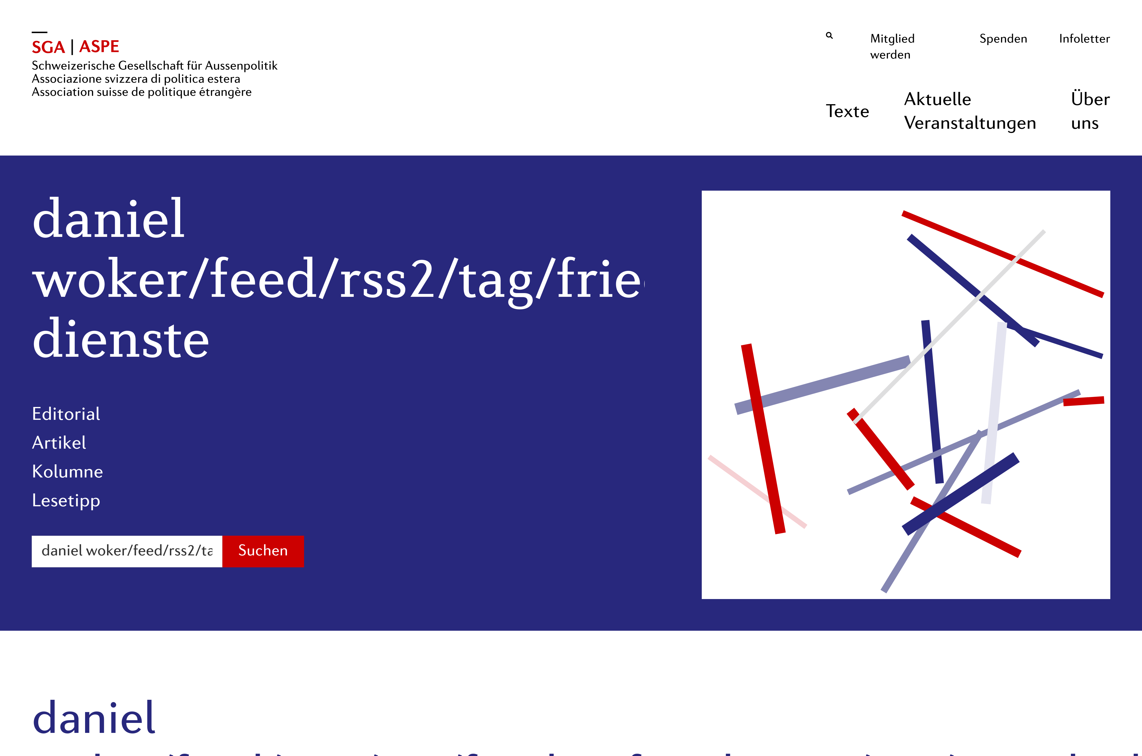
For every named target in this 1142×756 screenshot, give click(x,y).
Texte (848, 112)
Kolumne (67, 472)
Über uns (1090, 112)
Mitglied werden (892, 47)
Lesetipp (66, 501)
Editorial (66, 415)
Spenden (1004, 39)
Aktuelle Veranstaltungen (970, 112)
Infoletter (1084, 39)
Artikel (59, 444)
